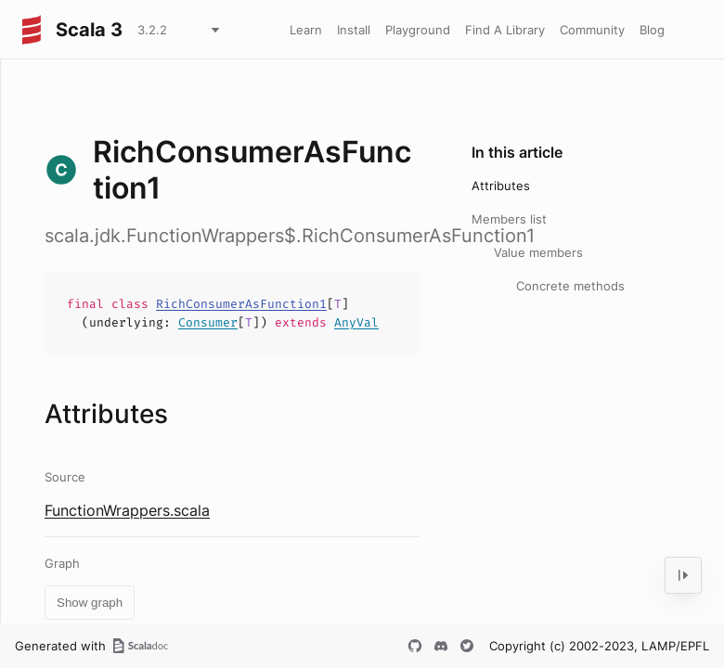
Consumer (208, 322)
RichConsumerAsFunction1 (241, 304)
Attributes (501, 185)
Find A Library (505, 29)
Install (353, 29)
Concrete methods (570, 285)
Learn (306, 29)
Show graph (90, 603)
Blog (652, 29)
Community (592, 29)
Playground (417, 29)
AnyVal (356, 322)
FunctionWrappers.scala (127, 510)
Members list (509, 219)
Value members (538, 252)
